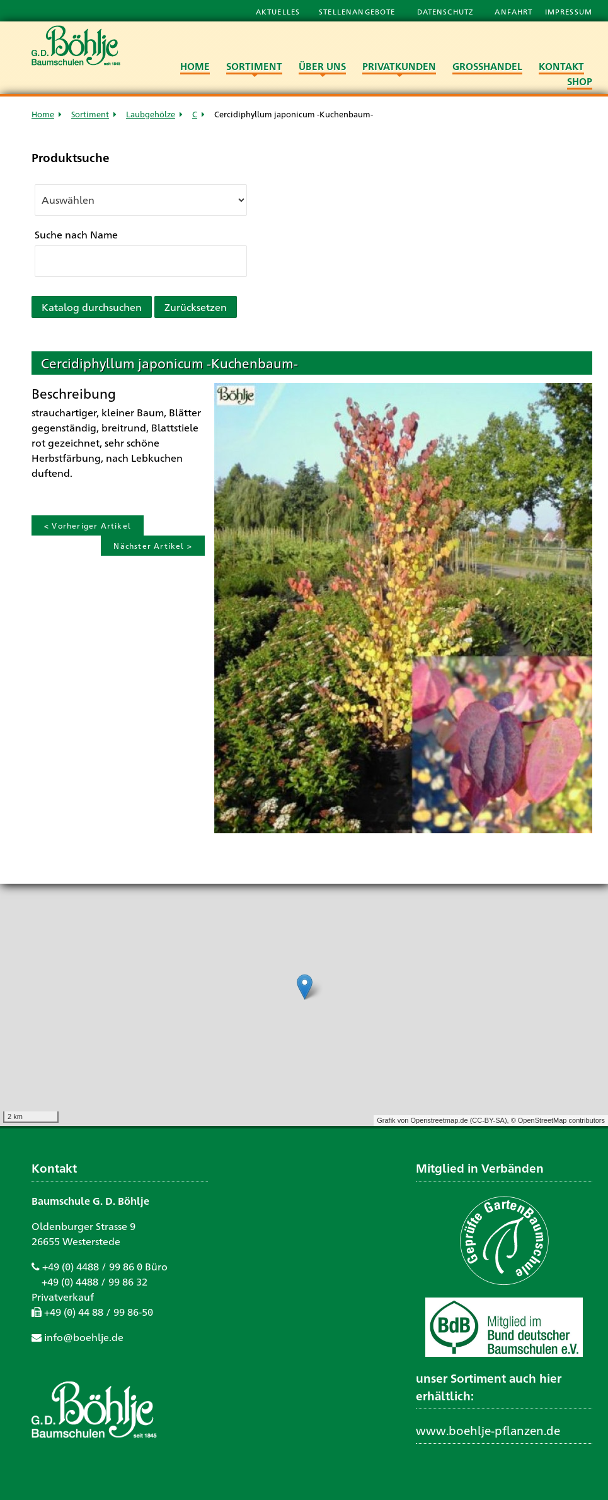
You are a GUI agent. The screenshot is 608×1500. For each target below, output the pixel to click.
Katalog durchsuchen (92, 306)
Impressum (568, 11)
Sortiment (90, 113)
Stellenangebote (358, 11)
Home (43, 113)
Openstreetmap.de (438, 1120)
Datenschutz (446, 11)
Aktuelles (278, 11)
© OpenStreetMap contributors (558, 1120)
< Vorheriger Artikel (87, 525)
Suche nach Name (76, 234)
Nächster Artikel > (152, 546)
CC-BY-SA (488, 1120)
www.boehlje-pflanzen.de (488, 1430)
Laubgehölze (150, 113)
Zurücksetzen (195, 306)
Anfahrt (515, 11)
